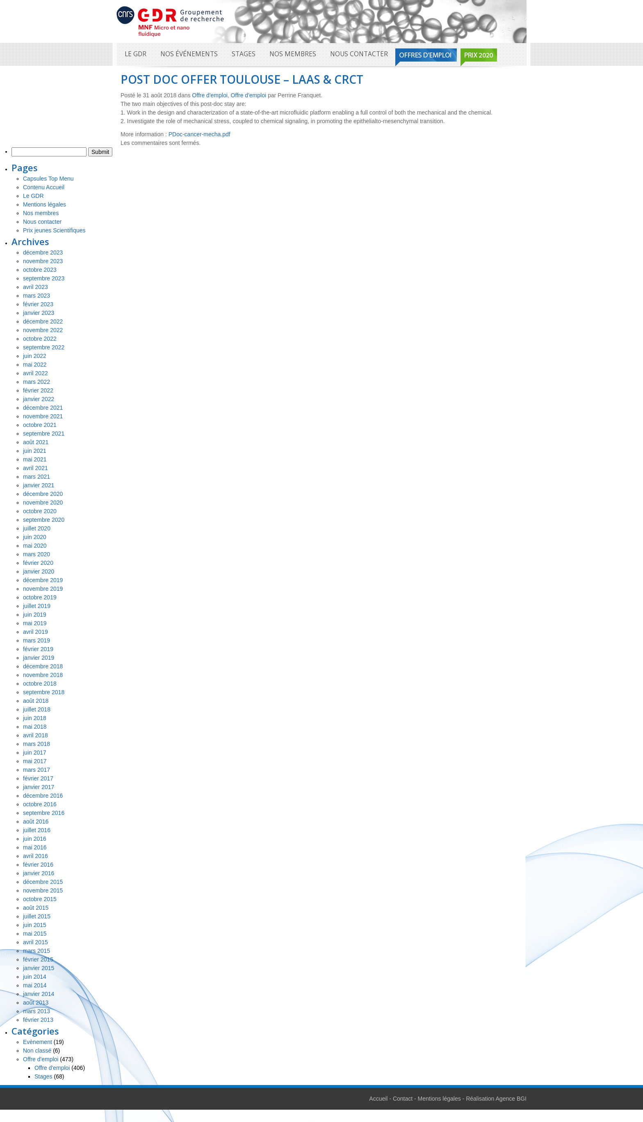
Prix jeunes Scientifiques (54, 230)
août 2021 (35, 442)
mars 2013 (36, 1011)
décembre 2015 (43, 882)
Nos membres (292, 54)
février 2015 (38, 959)
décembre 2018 (43, 666)
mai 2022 (35, 364)
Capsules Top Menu (48, 178)
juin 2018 (34, 718)
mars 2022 (36, 382)
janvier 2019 (38, 657)
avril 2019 (35, 632)
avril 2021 (35, 468)
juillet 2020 (36, 528)
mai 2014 (35, 985)
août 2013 (35, 1002)
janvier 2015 (38, 968)
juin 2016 (34, 838)
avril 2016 (35, 856)
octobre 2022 (40, 338)
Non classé (37, 1050)
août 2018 (35, 701)
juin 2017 (34, 752)
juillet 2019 (36, 606)
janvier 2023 (38, 313)
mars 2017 (36, 769)
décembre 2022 (43, 321)
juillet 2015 (36, 916)
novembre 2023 (43, 261)
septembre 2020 (43, 519)
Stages (243, 54)
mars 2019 (36, 640)
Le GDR (135, 54)
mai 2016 (35, 847)
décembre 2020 (43, 494)
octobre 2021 (40, 425)
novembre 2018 (43, 675)
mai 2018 (35, 726)
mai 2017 (35, 761)
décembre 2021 (43, 407)
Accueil (378, 1098)
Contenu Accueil (43, 187)
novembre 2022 (43, 330)
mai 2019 (35, 623)
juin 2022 (34, 356)
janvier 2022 (38, 399)
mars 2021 (36, 476)
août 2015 (35, 907)
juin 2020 (34, 537)
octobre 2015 (40, 899)
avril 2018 (35, 735)
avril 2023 (35, 287)
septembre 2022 (43, 347)
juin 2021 (34, 450)
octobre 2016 (40, 804)
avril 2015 (35, 942)
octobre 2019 (40, 597)
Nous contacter (359, 54)
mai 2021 (35, 459)
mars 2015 (36, 951)
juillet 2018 (36, 709)
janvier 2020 (38, 571)
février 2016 (38, 864)
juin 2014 (34, 976)
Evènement (37, 1042)
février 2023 (38, 304)
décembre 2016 (43, 795)
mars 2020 (36, 554)
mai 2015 (35, 933)
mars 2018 (36, 744)
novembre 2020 (43, 502)
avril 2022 (35, 373)
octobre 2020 (40, 511)
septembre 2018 (43, 692)
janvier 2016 (38, 873)
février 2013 (38, 1019)
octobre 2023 (40, 269)
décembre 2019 (43, 580)
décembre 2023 (43, 252)
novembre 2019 (43, 588)
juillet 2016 (36, 830)
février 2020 (38, 563)
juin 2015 (34, 925)
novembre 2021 (43, 416)
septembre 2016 (43, 813)
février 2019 (38, 649)
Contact (403, 1098)
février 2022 (38, 390)
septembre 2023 (43, 278)
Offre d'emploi (209, 95)
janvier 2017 (38, 787)
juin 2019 (34, 614)
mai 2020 (35, 545)
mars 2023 (36, 295)
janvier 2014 (38, 994)
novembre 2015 (43, 890)
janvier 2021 (38, 485)
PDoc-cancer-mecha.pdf (199, 134)
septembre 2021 (43, 433)
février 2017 (38, 778)
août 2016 (35, 821)
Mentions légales (44, 204)
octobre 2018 (40, 683)
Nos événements (189, 54)
